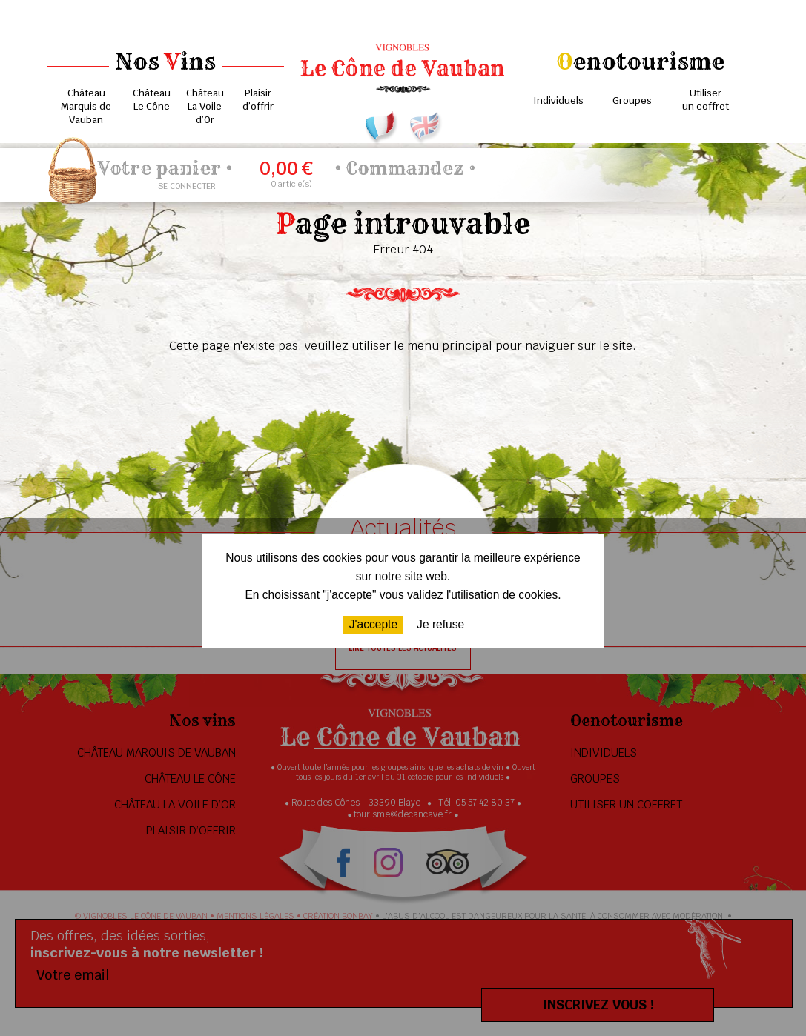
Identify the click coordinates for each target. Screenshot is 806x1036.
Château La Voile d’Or (205, 106)
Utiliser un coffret (705, 100)
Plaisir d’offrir (258, 100)
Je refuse (440, 624)
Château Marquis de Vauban (86, 106)
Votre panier (159, 168)
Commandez (405, 168)
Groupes (632, 100)
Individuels (558, 100)
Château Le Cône (152, 100)
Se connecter (187, 186)
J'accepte (373, 624)
